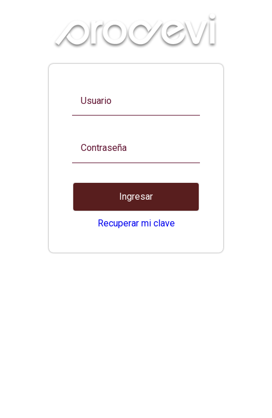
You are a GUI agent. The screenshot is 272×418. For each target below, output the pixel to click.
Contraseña (104, 148)
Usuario (96, 101)
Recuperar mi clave (136, 223)
